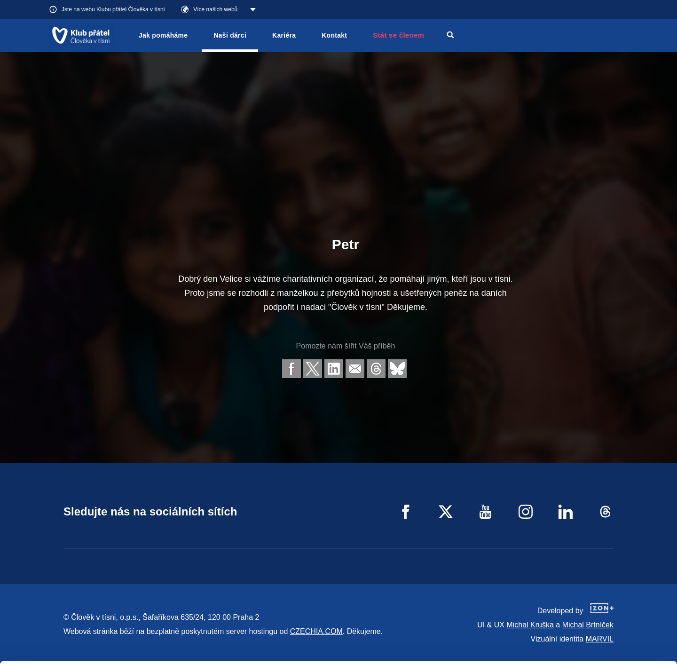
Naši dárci (229, 35)
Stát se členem (398, 35)
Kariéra (284, 35)
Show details (145, 653)
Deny (598, 645)
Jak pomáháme (163, 35)
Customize (598, 621)
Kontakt (334, 35)
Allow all (598, 598)
